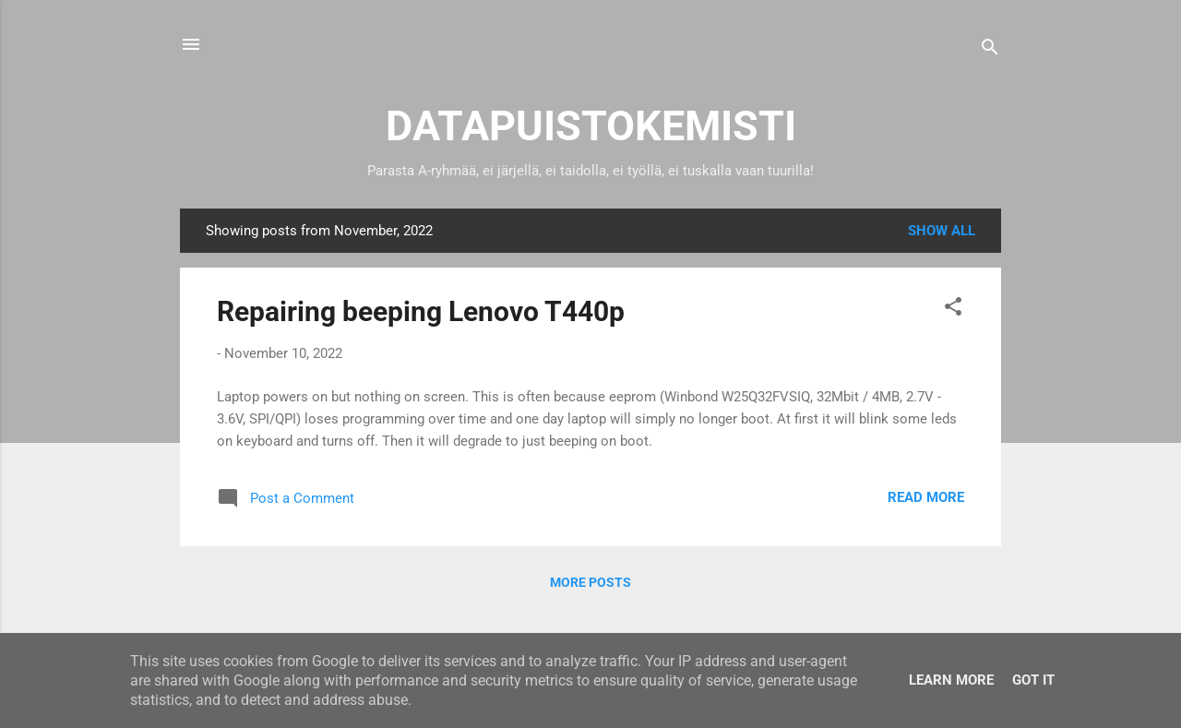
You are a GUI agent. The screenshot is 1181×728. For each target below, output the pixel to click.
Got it (1033, 680)
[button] (953, 309)
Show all (941, 230)
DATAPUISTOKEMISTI (591, 125)
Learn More (951, 680)
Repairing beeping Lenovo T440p (421, 311)
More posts (590, 582)
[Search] (990, 50)
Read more (926, 497)
